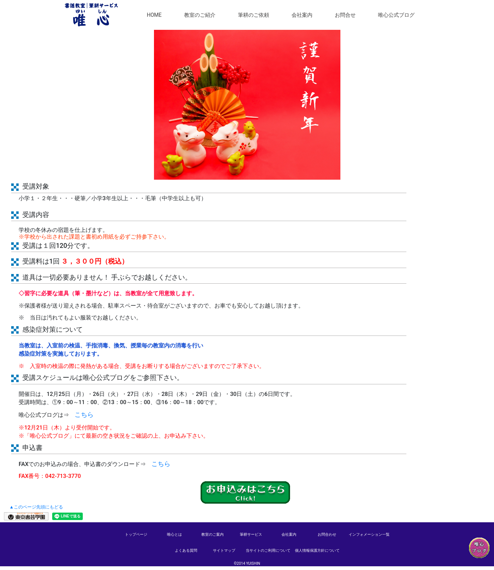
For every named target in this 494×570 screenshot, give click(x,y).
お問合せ (345, 18)
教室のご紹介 (199, 18)
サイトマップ (224, 550)
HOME (154, 18)
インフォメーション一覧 (369, 534)
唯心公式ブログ (396, 18)
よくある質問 (186, 550)
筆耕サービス (251, 534)
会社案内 (302, 18)
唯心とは (174, 534)
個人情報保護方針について (317, 550)
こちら (84, 414)
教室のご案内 (212, 534)
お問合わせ (327, 534)
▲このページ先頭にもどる (36, 507)
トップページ (136, 534)
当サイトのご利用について (268, 550)
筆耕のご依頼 (253, 18)
